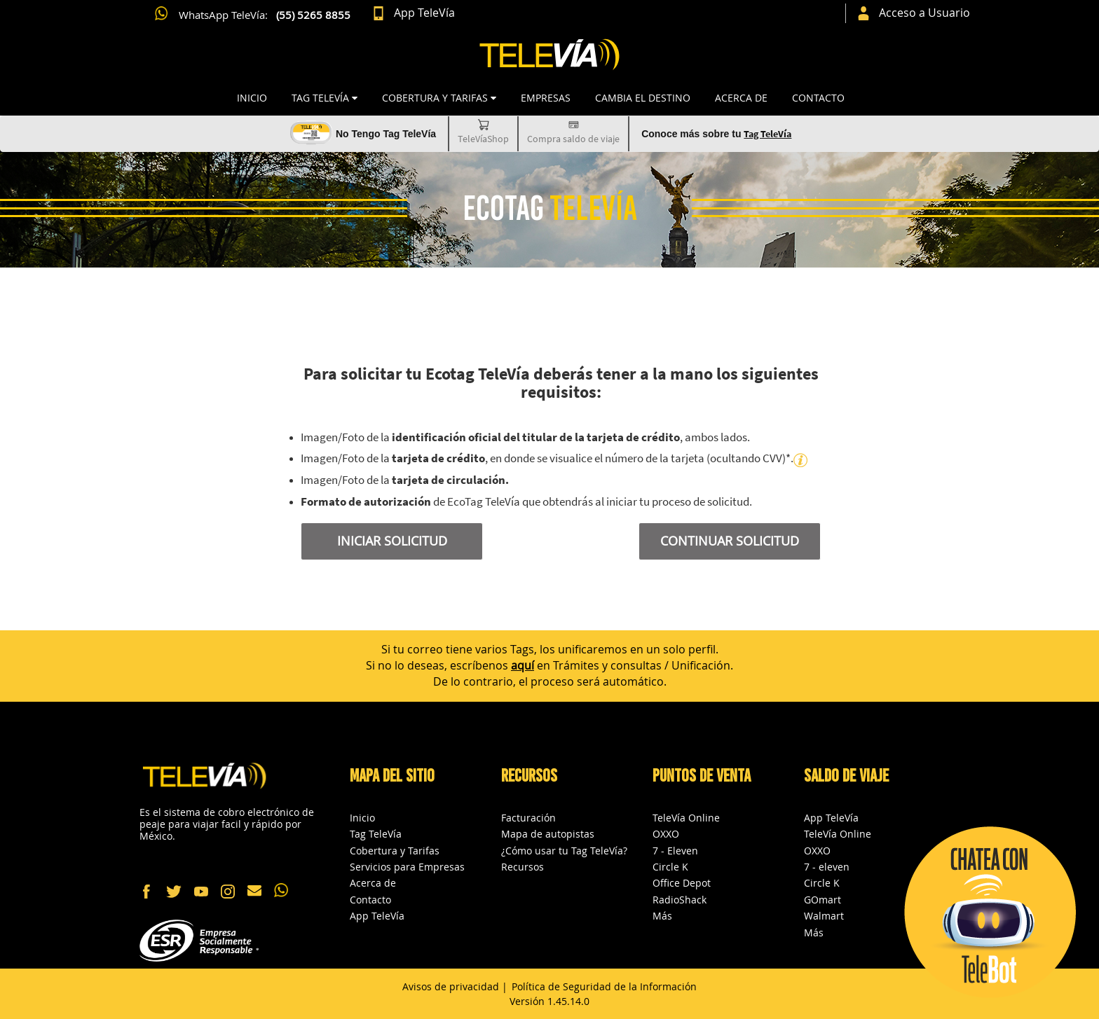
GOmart (822, 899)
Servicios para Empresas (407, 866)
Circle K (670, 866)
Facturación (528, 817)
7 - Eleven (675, 850)
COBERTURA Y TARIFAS (439, 97)
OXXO (666, 833)
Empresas (546, 97)
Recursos (522, 866)
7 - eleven (826, 866)
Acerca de (741, 97)
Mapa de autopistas (547, 833)
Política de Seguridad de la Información (604, 986)
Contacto (818, 97)
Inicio (252, 97)
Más (662, 915)
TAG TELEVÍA (324, 97)
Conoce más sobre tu (716, 133)
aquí (522, 665)
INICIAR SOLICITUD (392, 540)
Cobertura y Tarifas (394, 850)
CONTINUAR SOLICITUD (729, 540)
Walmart (824, 915)
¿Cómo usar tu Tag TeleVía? (564, 850)
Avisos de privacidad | (454, 986)
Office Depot (682, 882)
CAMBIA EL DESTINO (642, 97)
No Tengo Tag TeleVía (386, 133)
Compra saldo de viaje (573, 131)
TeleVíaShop (483, 131)
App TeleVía (377, 915)
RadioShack (679, 899)
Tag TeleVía (376, 833)
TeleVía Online (686, 817)
